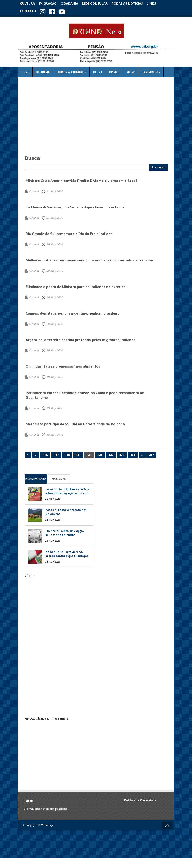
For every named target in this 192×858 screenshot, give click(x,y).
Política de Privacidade (140, 799)
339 (78, 453)
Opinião (114, 70)
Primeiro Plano (35, 477)
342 (110, 453)
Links (157, 3)
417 (151, 453)
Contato (28, 10)
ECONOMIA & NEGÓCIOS (71, 70)
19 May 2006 (51, 375)
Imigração (50, 3)
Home (25, 70)
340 (88, 453)
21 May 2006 (51, 189)
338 (67, 453)
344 (132, 453)
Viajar (130, 70)
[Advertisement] (96, 113)
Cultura (28, 3)
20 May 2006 (51, 242)
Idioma (97, 70)
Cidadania (73, 3)
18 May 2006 (51, 433)
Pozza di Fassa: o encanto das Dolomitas (65, 510)
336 (45, 453)
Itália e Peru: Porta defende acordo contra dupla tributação (67, 552)
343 (121, 453)
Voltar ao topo (167, 824)
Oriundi (33, 189)
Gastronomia (151, 70)
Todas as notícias (131, 3)
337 (56, 453)
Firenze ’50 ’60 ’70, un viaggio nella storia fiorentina (64, 531)
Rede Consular (99, 3)
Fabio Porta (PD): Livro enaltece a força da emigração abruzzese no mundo (67, 491)
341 (99, 453)
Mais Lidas (59, 477)
